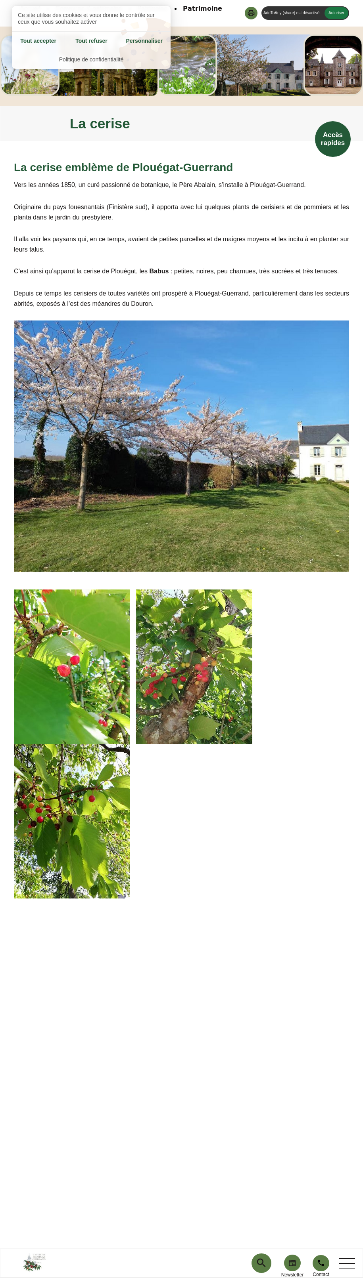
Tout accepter (38, 41)
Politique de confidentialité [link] (91, 59)
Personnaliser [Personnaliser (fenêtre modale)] (144, 41)
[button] (251, 13)
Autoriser (336, 13)
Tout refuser (91, 41)
